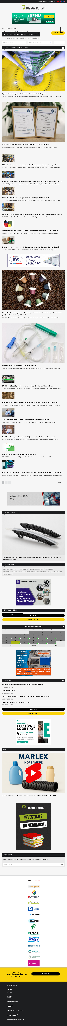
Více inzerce (33, 615)
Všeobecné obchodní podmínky (15, 1019)
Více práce (33, 709)
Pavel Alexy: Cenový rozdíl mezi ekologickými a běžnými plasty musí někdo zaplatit (28, 437)
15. (33, 637)
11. (61, 635)
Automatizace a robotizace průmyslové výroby (37, 571)
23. (42, 640)
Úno (56, 645)
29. (33, 642)
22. (33, 640)
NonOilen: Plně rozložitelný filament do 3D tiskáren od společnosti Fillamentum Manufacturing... (33, 214)
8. (33, 635)
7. (24, 635)
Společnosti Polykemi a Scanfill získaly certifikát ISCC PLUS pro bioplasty (25, 144)
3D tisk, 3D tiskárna (56, 571)
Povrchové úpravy (23, 569)
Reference (9, 992)
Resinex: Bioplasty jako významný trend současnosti (19, 454)
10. (52, 635)
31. (52, 642)
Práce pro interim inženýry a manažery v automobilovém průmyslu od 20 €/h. (26, 696)
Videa (35, 34)
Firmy (11, 34)
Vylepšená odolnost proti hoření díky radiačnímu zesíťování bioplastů (24, 94)
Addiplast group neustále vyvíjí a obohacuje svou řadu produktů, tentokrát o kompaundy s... (31, 402)
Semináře (32, 34)
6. (15, 635)
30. (42, 642)
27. (15, 642)
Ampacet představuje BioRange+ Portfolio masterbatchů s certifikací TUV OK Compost (30, 231)
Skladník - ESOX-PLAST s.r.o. (11, 690)
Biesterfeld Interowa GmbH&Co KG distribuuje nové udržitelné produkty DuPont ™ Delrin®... (31, 247)
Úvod (3, 28)
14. (24, 637)
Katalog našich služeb (12, 1001)
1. (33, 632)
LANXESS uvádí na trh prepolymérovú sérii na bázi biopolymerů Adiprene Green (27, 386)
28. (24, 642)
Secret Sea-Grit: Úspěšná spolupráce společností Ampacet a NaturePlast (25, 198)
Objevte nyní (45, 974)
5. (6, 635)
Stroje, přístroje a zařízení (36, 569)
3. (51, 632)
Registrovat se (43, 1)
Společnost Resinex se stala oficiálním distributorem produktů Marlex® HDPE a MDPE (29, 796)
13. (15, 637)
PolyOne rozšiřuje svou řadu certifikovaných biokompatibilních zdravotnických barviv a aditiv (31, 472)
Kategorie (8, 34)
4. (60, 632)
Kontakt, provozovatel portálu (15, 1010)
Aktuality (25, 34)
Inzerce (15, 34)
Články (22, 34)
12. (6, 637)
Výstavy (28, 34)
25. (61, 640)
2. (42, 632)
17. (52, 637)
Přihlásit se (52, 1)
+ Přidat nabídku (33, 713)
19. (6, 640)
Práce (39, 34)
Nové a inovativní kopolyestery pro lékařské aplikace (19, 365)
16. (42, 637)
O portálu (9, 989)
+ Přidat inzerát (33, 619)
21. (24, 640)
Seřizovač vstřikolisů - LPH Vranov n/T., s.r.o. (16, 702)
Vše (12, 614)
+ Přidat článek (58, 33)
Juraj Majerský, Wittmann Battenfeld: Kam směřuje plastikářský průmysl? (25, 420)
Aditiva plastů (49, 569)
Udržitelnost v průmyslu (9, 569)
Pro (10, 645)
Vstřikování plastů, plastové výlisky (12, 571)
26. (6, 642)
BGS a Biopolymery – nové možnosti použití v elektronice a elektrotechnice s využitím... (30, 165)
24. (52, 640)
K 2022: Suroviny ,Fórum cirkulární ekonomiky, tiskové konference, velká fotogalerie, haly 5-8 (32, 181)
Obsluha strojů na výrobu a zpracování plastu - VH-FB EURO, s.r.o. (22, 684)
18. (61, 637)
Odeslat (60, 864)
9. (42, 635)
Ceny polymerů (18, 34)
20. (15, 640)
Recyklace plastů (7, 574)
